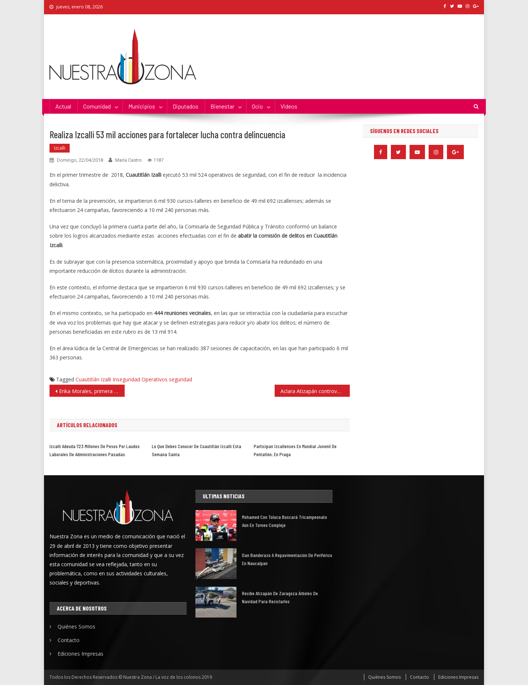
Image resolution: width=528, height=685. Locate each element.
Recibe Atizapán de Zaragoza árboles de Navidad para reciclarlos (280, 597)
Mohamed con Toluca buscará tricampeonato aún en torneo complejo (284, 521)
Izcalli (59, 148)
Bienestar (222, 106)
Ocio (257, 106)
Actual (63, 106)
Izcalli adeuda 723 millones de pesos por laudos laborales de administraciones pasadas (95, 450)
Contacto (69, 640)
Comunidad (97, 106)
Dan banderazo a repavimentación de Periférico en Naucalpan (287, 559)
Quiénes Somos (76, 626)
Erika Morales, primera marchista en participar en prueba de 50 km (92, 391)
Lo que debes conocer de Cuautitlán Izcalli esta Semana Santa (196, 450)
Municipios (141, 106)
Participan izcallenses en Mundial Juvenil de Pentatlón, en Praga (295, 450)
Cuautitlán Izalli (93, 379)
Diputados (185, 106)
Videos (288, 106)
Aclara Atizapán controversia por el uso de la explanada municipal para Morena (315, 391)
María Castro (128, 160)
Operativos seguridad (167, 379)
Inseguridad (126, 379)
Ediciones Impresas (80, 653)
